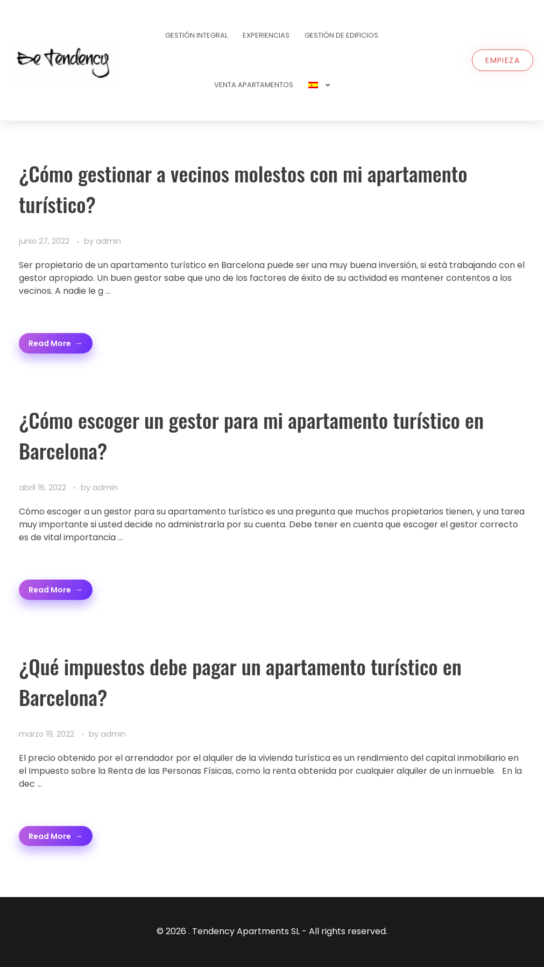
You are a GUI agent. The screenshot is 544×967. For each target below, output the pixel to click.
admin (108, 241)
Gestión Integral (196, 35)
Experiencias (266, 35)
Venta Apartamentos (253, 85)
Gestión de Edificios (341, 35)
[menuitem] (319, 85)
